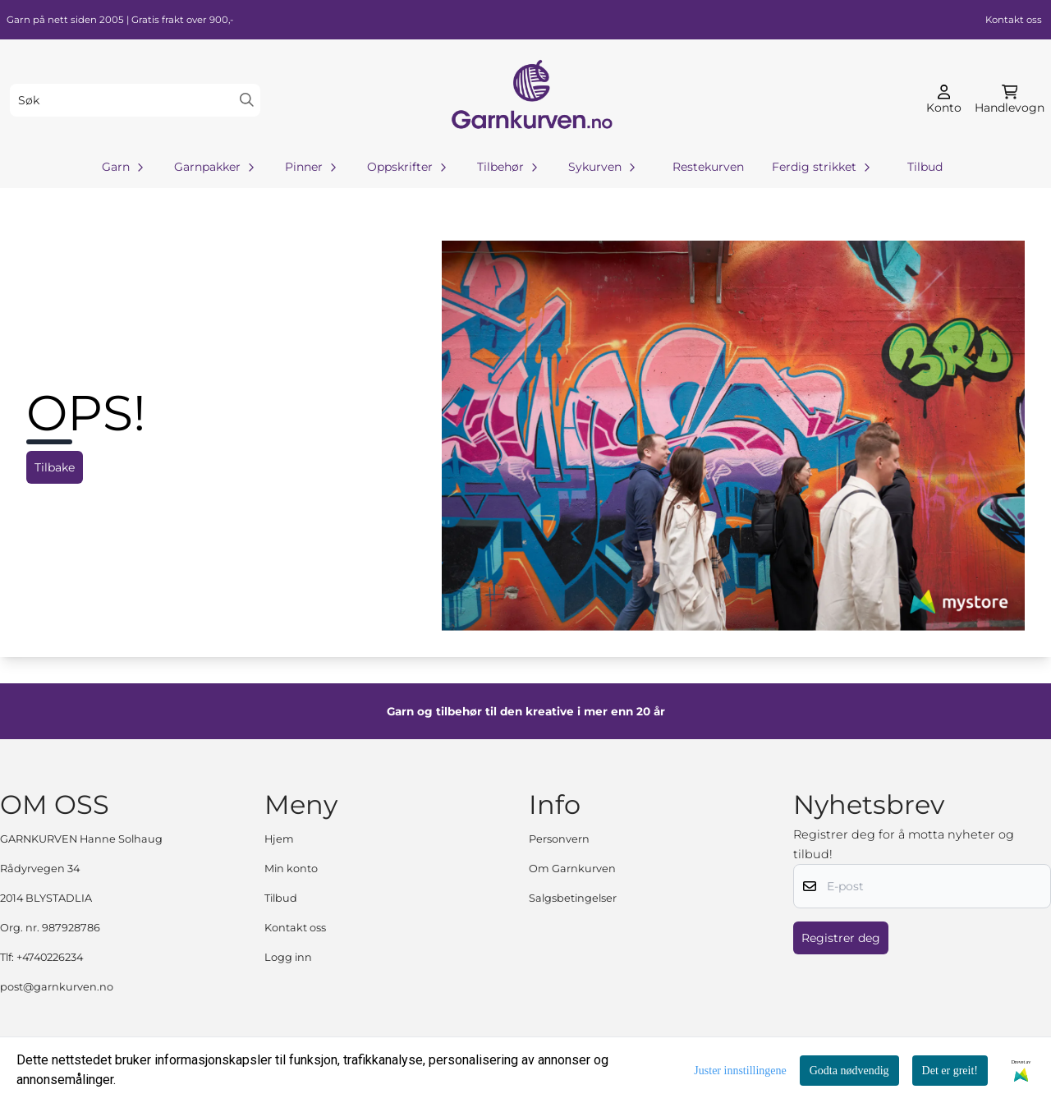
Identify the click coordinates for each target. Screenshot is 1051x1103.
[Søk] (135, 100)
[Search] (246, 100)
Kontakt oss (1013, 19)
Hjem (279, 839)
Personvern (559, 839)
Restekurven (708, 166)
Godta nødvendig (849, 1070)
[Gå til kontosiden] (944, 100)
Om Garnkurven (572, 868)
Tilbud (925, 166)
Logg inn (288, 957)
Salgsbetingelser (573, 898)
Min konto (291, 868)
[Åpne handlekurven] (1009, 100)
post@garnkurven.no (56, 987)
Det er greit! (950, 1070)
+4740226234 (49, 957)
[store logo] (530, 99)
